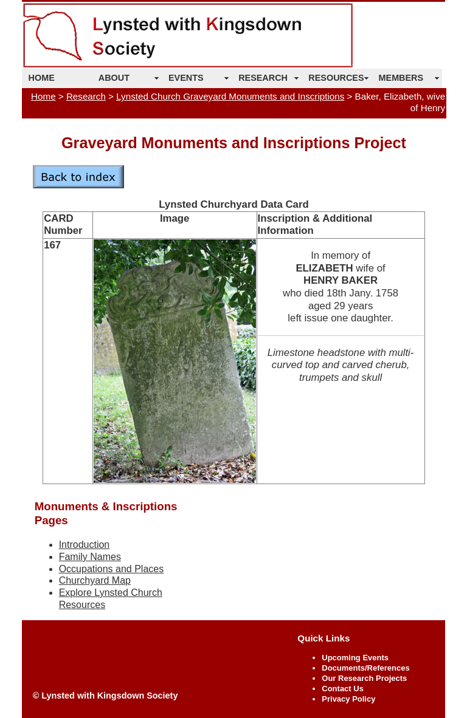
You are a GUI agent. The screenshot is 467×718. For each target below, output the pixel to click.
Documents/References (365, 667)
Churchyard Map (95, 580)
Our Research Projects (364, 678)
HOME (42, 78)
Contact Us (343, 688)
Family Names (90, 557)
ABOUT (114, 78)
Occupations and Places (111, 569)
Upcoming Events (355, 657)
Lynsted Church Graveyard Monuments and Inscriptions (230, 96)
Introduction (84, 544)
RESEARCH (263, 78)
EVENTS (186, 78)
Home (43, 96)
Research (86, 96)
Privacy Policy (348, 698)
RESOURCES (336, 78)
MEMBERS (401, 78)
